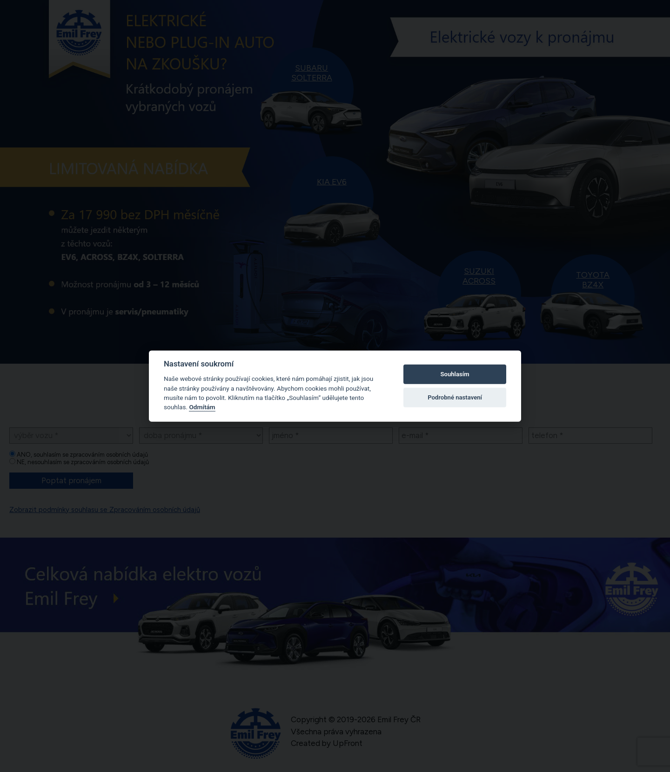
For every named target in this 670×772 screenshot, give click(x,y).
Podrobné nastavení (455, 397)
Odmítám (202, 407)
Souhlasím (455, 374)
